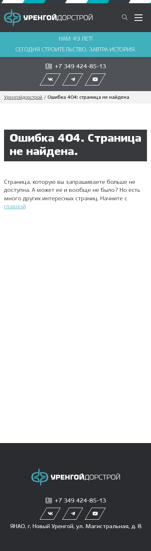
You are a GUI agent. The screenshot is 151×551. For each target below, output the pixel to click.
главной (15, 206)
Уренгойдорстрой (23, 97)
